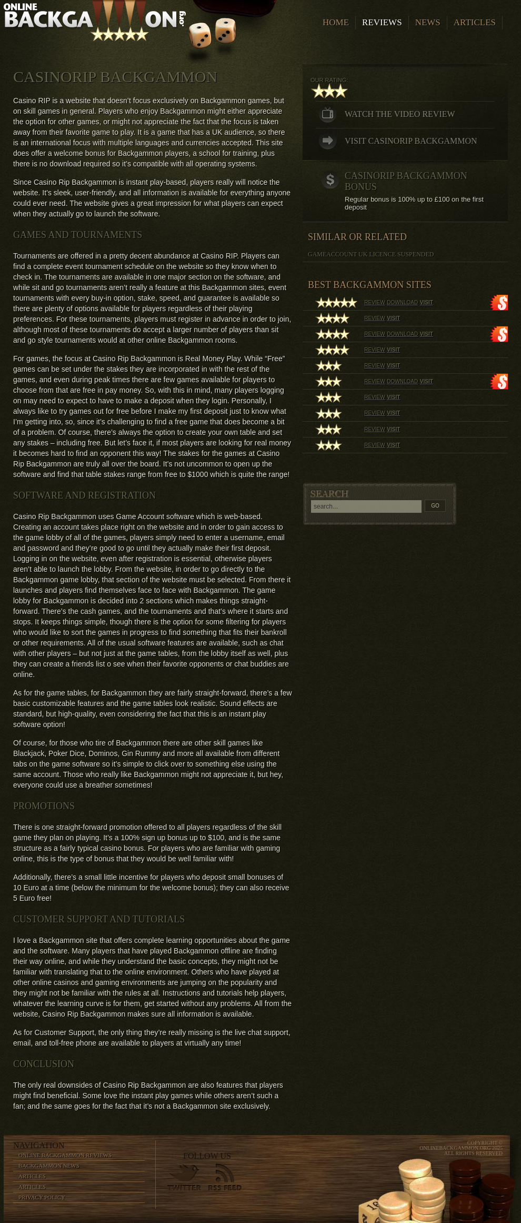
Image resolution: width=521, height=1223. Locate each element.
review (374, 302)
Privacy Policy (41, 1197)
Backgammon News (48, 1165)
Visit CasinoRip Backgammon (411, 140)
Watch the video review (400, 114)
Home (336, 22)
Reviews (382, 22)
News (427, 22)
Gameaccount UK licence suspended (371, 254)
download (402, 302)
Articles (475, 22)
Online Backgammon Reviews (65, 1155)
